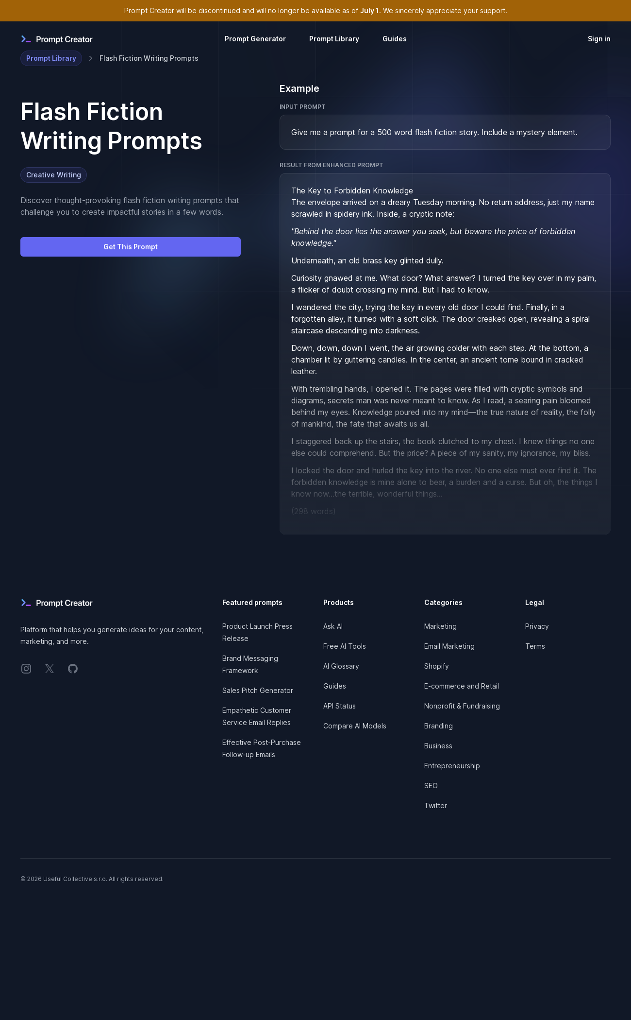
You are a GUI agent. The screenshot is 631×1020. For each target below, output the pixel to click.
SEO (431, 785)
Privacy (537, 626)
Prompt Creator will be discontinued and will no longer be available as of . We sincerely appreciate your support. (315, 10)
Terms (535, 646)
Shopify (436, 666)
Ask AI (333, 626)
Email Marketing (449, 646)
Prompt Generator (255, 39)
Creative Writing (53, 175)
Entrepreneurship (452, 765)
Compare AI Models (354, 726)
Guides (394, 39)
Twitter (435, 805)
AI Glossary (341, 666)
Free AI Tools (344, 646)
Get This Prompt (130, 246)
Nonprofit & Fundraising (462, 706)
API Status (339, 706)
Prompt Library (334, 39)
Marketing (440, 626)
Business (438, 746)
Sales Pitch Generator (257, 690)
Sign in (599, 39)
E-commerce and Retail (461, 686)
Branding (438, 726)
